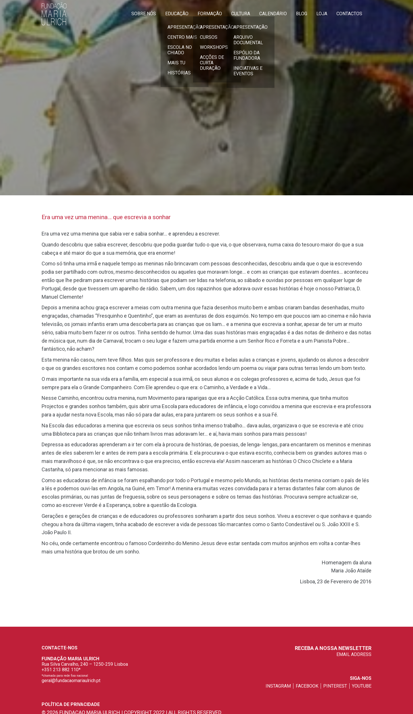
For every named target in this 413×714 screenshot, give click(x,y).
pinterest (335, 686)
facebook (307, 686)
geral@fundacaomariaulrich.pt (71, 680)
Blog (301, 13)
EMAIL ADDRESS (353, 654)
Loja (321, 13)
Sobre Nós (143, 13)
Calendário (273, 13)
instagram (278, 686)
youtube (361, 686)
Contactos (349, 13)
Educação (176, 13)
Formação (210, 13)
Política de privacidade (71, 704)
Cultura (240, 13)
